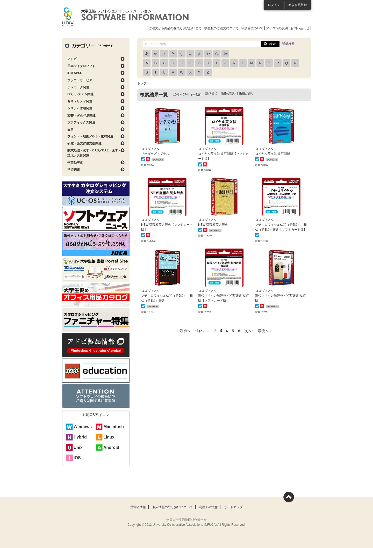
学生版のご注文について (221, 28)
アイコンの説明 (277, 28)
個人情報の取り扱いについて (172, 507)
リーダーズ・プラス (155, 154)
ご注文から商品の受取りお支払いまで (175, 28)
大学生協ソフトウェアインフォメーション (125, 16)
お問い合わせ (300, 28)
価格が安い (228, 93)
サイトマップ (233, 507)
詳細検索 (288, 44)
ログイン (274, 5)
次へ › (249, 331)
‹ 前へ (199, 331)
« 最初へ (183, 331)
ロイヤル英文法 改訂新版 (272, 154)
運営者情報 (138, 507)
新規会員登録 (297, 5)
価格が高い (246, 93)
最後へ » (265, 331)
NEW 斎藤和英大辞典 (213, 224)
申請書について (252, 28)
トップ (142, 83)
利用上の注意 (208, 507)
